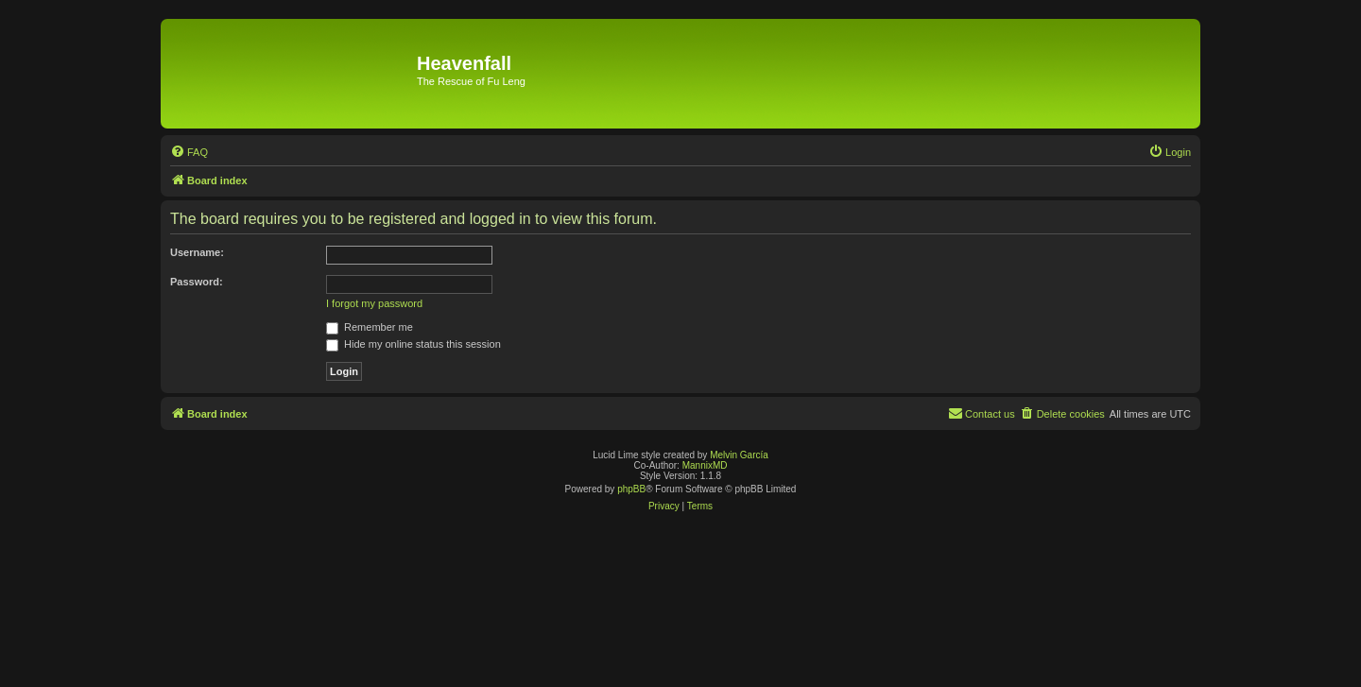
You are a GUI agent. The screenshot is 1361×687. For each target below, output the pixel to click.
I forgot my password (374, 303)
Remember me (369, 327)
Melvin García (739, 455)
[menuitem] (189, 152)
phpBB (631, 489)
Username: (197, 252)
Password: (196, 281)
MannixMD (705, 465)
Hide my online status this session (413, 344)
